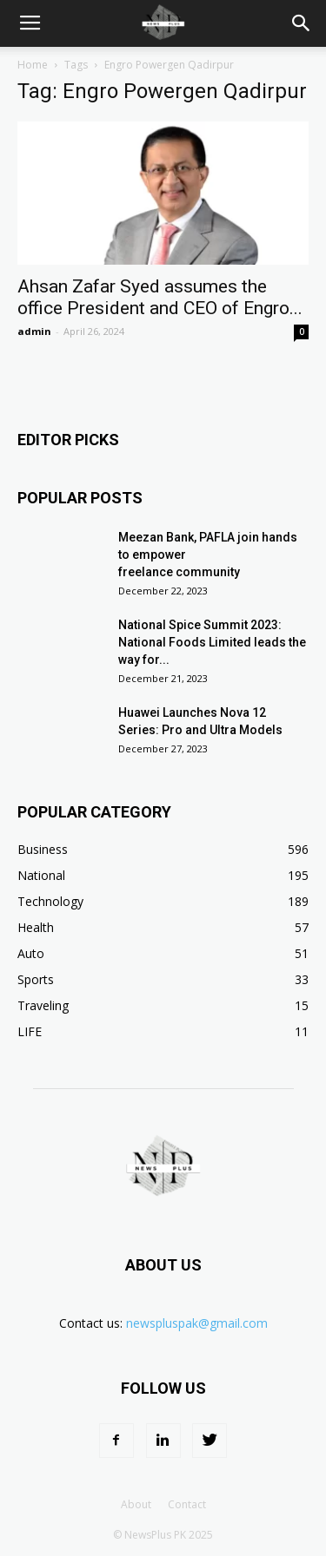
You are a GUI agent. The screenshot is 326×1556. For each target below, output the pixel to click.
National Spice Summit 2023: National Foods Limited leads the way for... (212, 642)
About (136, 1504)
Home (32, 64)
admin (34, 331)
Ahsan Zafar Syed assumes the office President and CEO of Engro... (160, 297)
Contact (187, 1504)
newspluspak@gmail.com (197, 1323)
